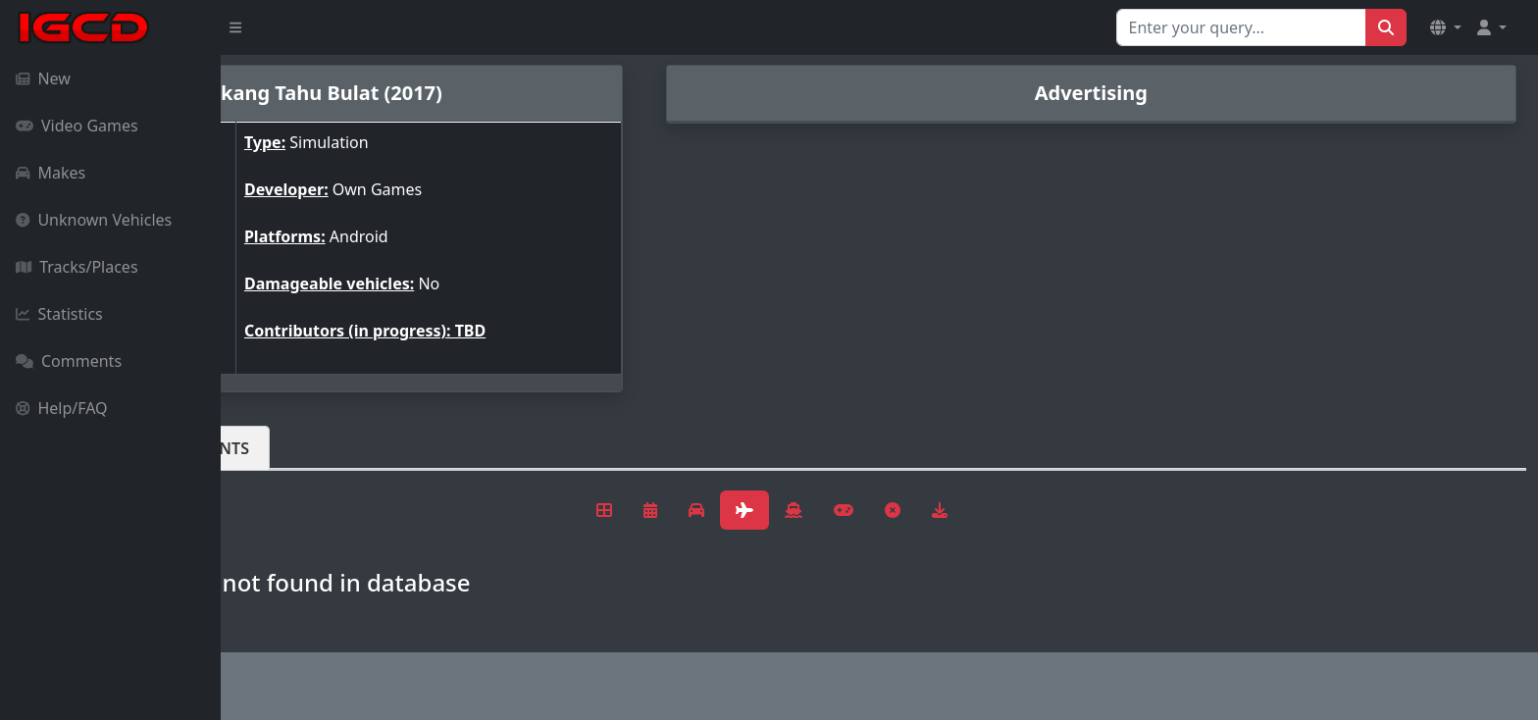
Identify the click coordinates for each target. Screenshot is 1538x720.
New (43, 78)
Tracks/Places (77, 267)
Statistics (59, 314)
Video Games (77, 125)
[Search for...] (1241, 27)
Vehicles (292, 448)
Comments (69, 361)
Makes (50, 172)
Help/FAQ (62, 408)
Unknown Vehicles (94, 220)
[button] (1445, 27)
